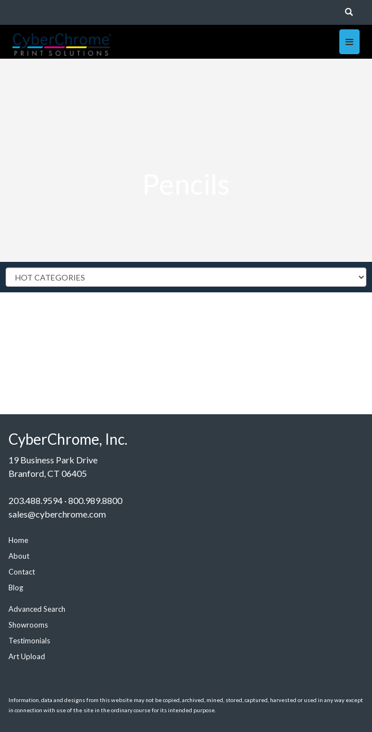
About (18, 555)
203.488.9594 (35, 500)
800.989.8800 (95, 500)
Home (18, 540)
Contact (21, 571)
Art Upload (26, 656)
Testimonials (29, 640)
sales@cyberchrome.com (57, 514)
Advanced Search (36, 608)
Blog (15, 587)
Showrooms (28, 624)
